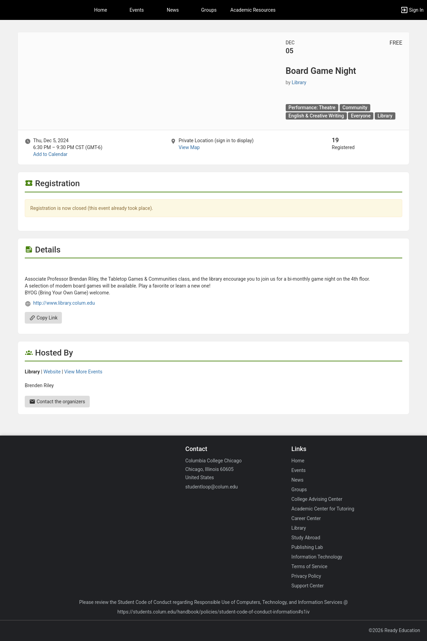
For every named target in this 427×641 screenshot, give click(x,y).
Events (137, 10)
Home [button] (100, 10)
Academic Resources (252, 10)
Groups (209, 10)
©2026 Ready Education (394, 630)
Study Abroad (306, 537)
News (173, 10)
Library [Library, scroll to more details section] (299, 82)
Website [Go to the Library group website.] (52, 371)
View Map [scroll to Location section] (188, 147)
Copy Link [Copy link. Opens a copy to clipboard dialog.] (43, 317)
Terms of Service (310, 566)
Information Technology (317, 557)
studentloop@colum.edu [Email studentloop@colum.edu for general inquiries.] (211, 487)
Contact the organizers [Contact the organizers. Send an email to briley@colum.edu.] (57, 401)
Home (298, 460)
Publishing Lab (307, 547)
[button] (412, 10)
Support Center (308, 585)
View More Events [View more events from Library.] (83, 371)
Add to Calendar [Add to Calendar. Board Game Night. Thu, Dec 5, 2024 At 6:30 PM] (50, 154)
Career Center (306, 518)
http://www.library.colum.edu (64, 303)
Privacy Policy (306, 576)
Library (299, 528)
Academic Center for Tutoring (323, 508)
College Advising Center (317, 499)
